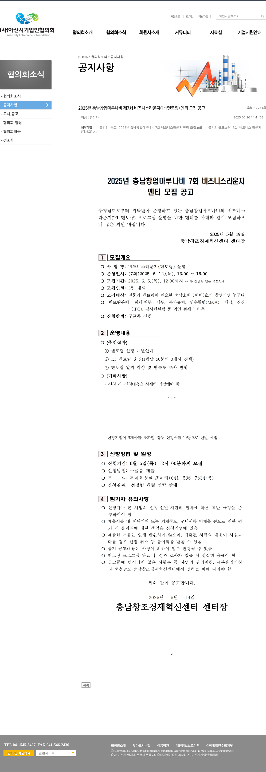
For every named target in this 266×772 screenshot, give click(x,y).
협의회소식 (12, 96)
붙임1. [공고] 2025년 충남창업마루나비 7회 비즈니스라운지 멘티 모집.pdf (151, 127)
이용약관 (163, 745)
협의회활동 (12, 131)
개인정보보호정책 (187, 745)
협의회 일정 (12, 123)
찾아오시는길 (141, 745)
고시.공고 (10, 114)
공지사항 (10, 105)
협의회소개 (118, 745)
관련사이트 (47, 753)
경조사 (8, 140)
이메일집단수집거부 (219, 745)
